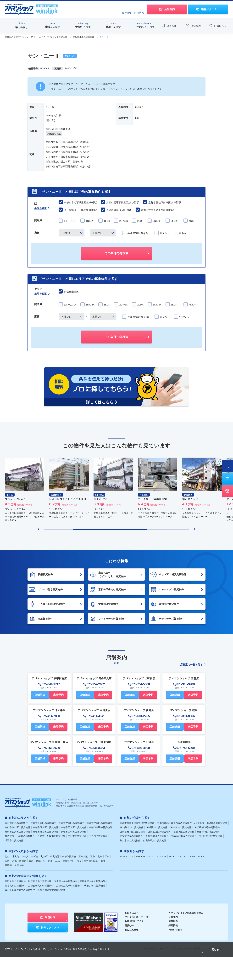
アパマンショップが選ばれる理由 (185, 912)
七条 (100, 856)
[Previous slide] (38, 529)
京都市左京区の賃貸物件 (71, 823)
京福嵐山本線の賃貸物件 (184, 836)
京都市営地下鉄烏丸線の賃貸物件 (137, 823)
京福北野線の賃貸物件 (210, 836)
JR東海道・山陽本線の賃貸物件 (210, 823)
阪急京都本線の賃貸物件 (132, 831)
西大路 (22, 861)
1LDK (151, 856)
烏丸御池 (54, 856)
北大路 (15, 856)
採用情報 (139, 12)
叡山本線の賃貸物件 (130, 840)
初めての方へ (132, 912)
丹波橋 (8, 865)
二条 (57, 861)
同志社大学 (39, 881)
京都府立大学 (69, 885)
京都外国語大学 (51, 890)
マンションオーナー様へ (137, 917)
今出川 (25, 856)
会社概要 (127, 12)
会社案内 (173, 917)
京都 (14, 861)
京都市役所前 (69, 856)
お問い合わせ (175, 930)
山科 (102, 861)
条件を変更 (42, 208)
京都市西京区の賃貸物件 (73, 827)
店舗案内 (173, 921)
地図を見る (54, 133)
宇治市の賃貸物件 (98, 836)
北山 (7, 856)
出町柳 (34, 856)
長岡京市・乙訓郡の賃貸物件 (20, 836)
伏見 (79, 861)
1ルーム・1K (126, 856)
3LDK (192, 856)
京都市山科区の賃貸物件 (73, 831)
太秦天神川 (68, 861)
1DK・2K (140, 856)
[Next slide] (194, 529)
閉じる (215, 949)
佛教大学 (94, 885)
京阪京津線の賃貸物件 (83, 37)
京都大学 (15, 881)
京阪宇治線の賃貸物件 (208, 831)
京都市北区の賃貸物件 (16, 823)
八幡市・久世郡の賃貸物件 (51, 836)
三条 (92, 856)
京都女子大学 (41, 885)
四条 (107, 856)
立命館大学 (65, 881)
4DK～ (201, 856)
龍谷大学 (15, 885)
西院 (38, 861)
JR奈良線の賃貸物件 (180, 827)
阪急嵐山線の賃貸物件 (159, 831)
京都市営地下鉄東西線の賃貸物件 (174, 823)
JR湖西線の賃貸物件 (156, 827)
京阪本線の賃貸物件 (183, 831)
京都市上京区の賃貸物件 (43, 823)
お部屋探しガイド (134, 921)
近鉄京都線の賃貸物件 (157, 836)
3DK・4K (182, 856)
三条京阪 (83, 856)
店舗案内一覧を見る (192, 664)
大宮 (31, 861)
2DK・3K (161, 856)
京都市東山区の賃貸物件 (17, 827)
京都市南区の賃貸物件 (100, 827)
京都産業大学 (92, 881)
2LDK (172, 856)
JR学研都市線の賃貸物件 (207, 827)
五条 (7, 861)
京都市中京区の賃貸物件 (99, 823)
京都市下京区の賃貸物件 (45, 827)
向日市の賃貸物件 (77, 836)
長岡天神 (19, 865)
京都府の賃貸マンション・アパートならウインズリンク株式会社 (36, 37)
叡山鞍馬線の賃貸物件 (154, 840)
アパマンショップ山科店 (121, 88)
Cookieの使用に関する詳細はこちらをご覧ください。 (85, 949)
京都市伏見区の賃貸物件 (45, 831)
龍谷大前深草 (91, 861)
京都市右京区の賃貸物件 (17, 831)
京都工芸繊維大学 (20, 890)
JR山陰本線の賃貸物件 (131, 827)
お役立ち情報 (132, 930)
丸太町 (44, 856)
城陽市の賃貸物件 (14, 840)
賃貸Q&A (130, 925)
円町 (50, 861)
